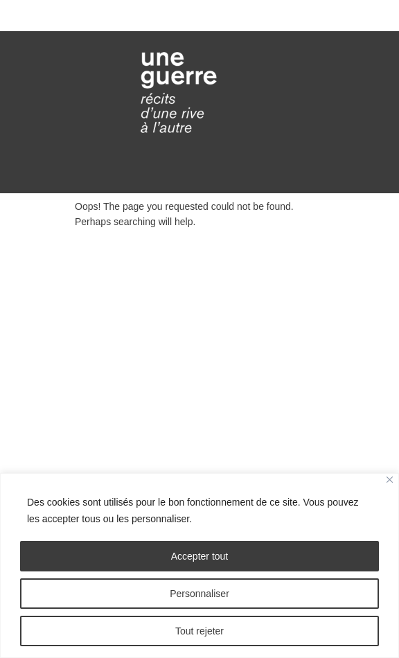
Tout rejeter (199, 631)
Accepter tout (200, 556)
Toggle (199, 15)
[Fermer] (390, 480)
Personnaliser (199, 593)
